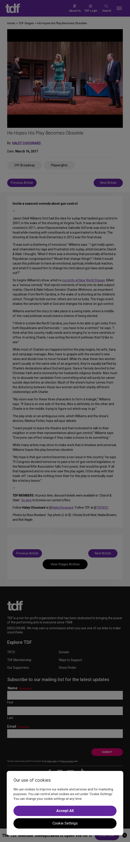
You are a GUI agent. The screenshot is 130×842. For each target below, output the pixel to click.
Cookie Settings (65, 823)
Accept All (65, 811)
